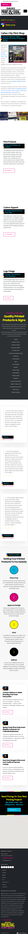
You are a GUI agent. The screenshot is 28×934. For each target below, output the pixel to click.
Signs (15, 361)
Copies (16, 339)
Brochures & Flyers (15, 347)
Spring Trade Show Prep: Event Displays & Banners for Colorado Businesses (14, 729)
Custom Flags (16, 370)
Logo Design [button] (8, 298)
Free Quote (14, 810)
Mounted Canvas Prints (15, 386)
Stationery (15, 356)
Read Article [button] (7, 712)
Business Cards (16, 342)
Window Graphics (15, 392)
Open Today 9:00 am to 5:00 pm (9, 1)
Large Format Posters (16, 381)
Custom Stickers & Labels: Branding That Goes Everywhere (12, 694)
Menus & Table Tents (16, 384)
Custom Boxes (15, 359)
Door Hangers (15, 364)
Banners (16, 367)
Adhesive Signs (15, 375)
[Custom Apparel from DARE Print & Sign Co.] (8, 925)
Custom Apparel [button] (9, 234)
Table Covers (16, 389)
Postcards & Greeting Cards (16, 353)
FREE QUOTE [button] (6, 4)
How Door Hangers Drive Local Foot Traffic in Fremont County (14, 762)
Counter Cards (15, 350)
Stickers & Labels (16, 345)
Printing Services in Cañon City (4, 54)
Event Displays (15, 373)
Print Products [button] (9, 170)
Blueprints (15, 378)
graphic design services (19, 81)
